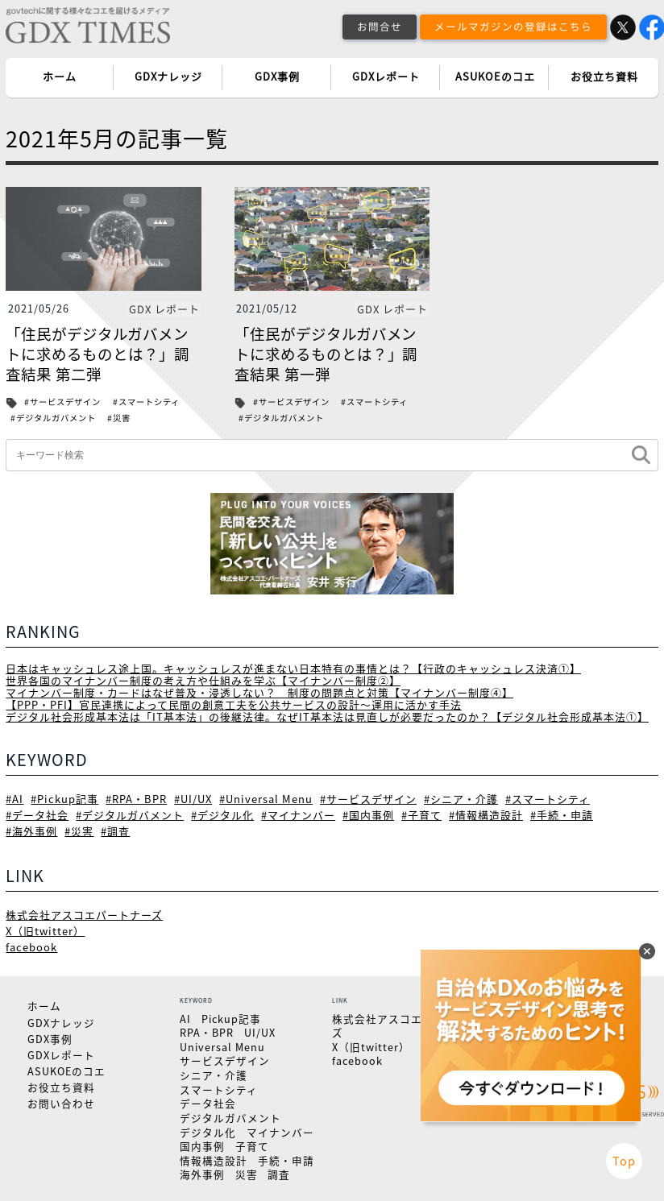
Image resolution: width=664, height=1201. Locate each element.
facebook (31, 945)
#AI (14, 796)
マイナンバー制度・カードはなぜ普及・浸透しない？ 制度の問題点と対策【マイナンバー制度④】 (259, 691)
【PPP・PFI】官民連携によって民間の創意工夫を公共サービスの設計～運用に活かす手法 (234, 702)
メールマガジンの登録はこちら (513, 26)
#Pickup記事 (64, 796)
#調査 (115, 829)
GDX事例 (277, 77)
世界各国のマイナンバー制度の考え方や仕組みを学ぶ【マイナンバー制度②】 (203, 679)
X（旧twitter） (45, 929)
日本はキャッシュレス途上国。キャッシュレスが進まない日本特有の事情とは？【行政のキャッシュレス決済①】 (293, 667)
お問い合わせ (61, 1101)
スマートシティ (219, 1087)
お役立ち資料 (604, 77)
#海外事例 (31, 829)
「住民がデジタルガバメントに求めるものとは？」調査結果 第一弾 (326, 353)
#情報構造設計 (486, 812)
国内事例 (202, 1144)
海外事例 (202, 1172)
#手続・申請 (561, 812)
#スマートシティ (146, 401)
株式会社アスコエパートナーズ (84, 912)
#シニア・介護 (457, 796)
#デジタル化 (222, 812)
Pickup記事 (231, 1016)
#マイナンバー (298, 812)
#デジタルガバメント (53, 417)
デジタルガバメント (230, 1116)
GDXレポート (386, 77)
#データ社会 (37, 812)
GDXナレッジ (168, 77)
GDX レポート (164, 309)
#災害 (119, 417)
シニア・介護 (213, 1073)
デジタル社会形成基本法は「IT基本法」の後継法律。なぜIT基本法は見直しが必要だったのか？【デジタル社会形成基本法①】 (327, 715)
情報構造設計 (213, 1158)
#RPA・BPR (134, 796)
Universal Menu (222, 1044)
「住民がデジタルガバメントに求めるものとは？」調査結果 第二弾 (97, 353)
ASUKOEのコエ (495, 77)
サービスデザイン (225, 1058)
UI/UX (260, 1030)
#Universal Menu (263, 796)
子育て (252, 1144)
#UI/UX (191, 796)
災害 (246, 1172)
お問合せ (379, 26)
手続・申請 (286, 1158)
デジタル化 (208, 1129)
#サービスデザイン (62, 401)
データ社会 (208, 1101)
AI (185, 1016)
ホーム (60, 77)
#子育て (421, 812)
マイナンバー (280, 1129)
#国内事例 (368, 812)
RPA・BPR (207, 1030)
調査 (279, 1172)
